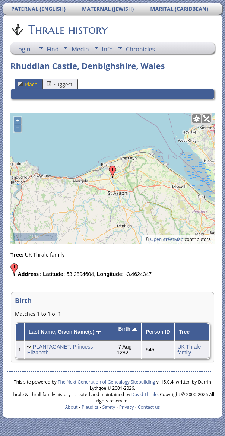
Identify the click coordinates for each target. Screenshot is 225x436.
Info (107, 49)
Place (27, 84)
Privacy (126, 407)
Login (23, 49)
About (71, 407)
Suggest (59, 84)
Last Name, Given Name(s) (65, 332)
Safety (108, 407)
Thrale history (67, 29)
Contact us (149, 407)
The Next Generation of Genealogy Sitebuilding (106, 382)
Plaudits (90, 407)
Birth (127, 329)
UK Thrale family (189, 350)
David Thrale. (144, 394)
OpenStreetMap (166, 239)
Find (53, 49)
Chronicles (140, 49)
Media (80, 49)
